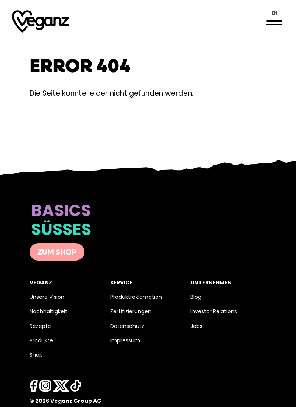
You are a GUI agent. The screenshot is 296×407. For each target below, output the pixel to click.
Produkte (41, 341)
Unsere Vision (47, 297)
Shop (36, 355)
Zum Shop (56, 252)
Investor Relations (213, 312)
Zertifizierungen (130, 312)
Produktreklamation (136, 297)
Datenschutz (127, 326)
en (274, 13)
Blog (195, 297)
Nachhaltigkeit (48, 312)
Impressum (125, 341)
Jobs (196, 326)
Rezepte (40, 326)
